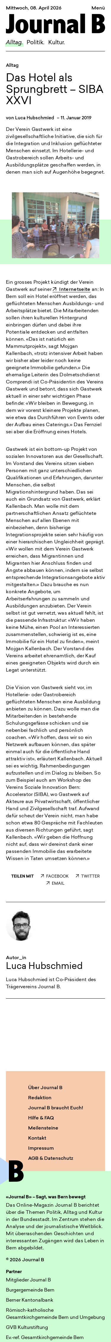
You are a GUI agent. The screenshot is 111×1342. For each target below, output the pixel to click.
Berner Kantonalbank (29, 1300)
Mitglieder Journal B (28, 1280)
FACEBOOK (55, 876)
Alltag (12, 66)
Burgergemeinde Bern (30, 1290)
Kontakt (37, 1138)
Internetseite (71, 289)
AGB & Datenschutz (50, 1158)
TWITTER (88, 876)
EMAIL (55, 884)
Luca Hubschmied (34, 118)
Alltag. (14, 43)
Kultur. (56, 43)
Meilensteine (43, 1128)
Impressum (41, 1148)
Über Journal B (45, 1088)
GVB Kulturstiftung (27, 1327)
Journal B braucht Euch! (55, 1108)
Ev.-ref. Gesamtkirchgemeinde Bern (45, 1337)
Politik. (35, 43)
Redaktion (40, 1098)
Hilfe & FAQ (41, 1118)
